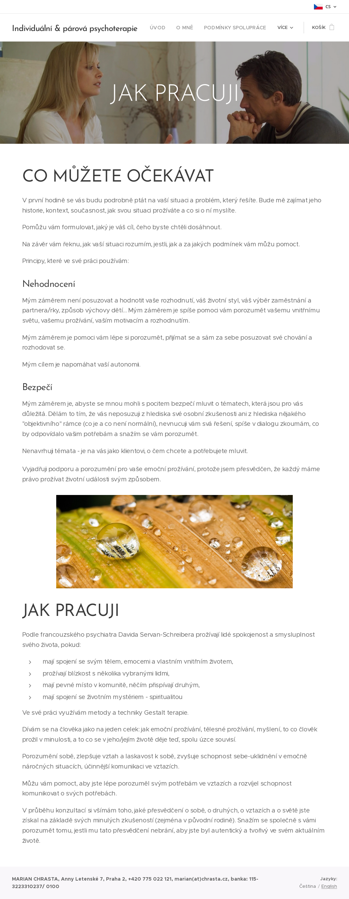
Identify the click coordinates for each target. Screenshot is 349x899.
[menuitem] (165, 27)
